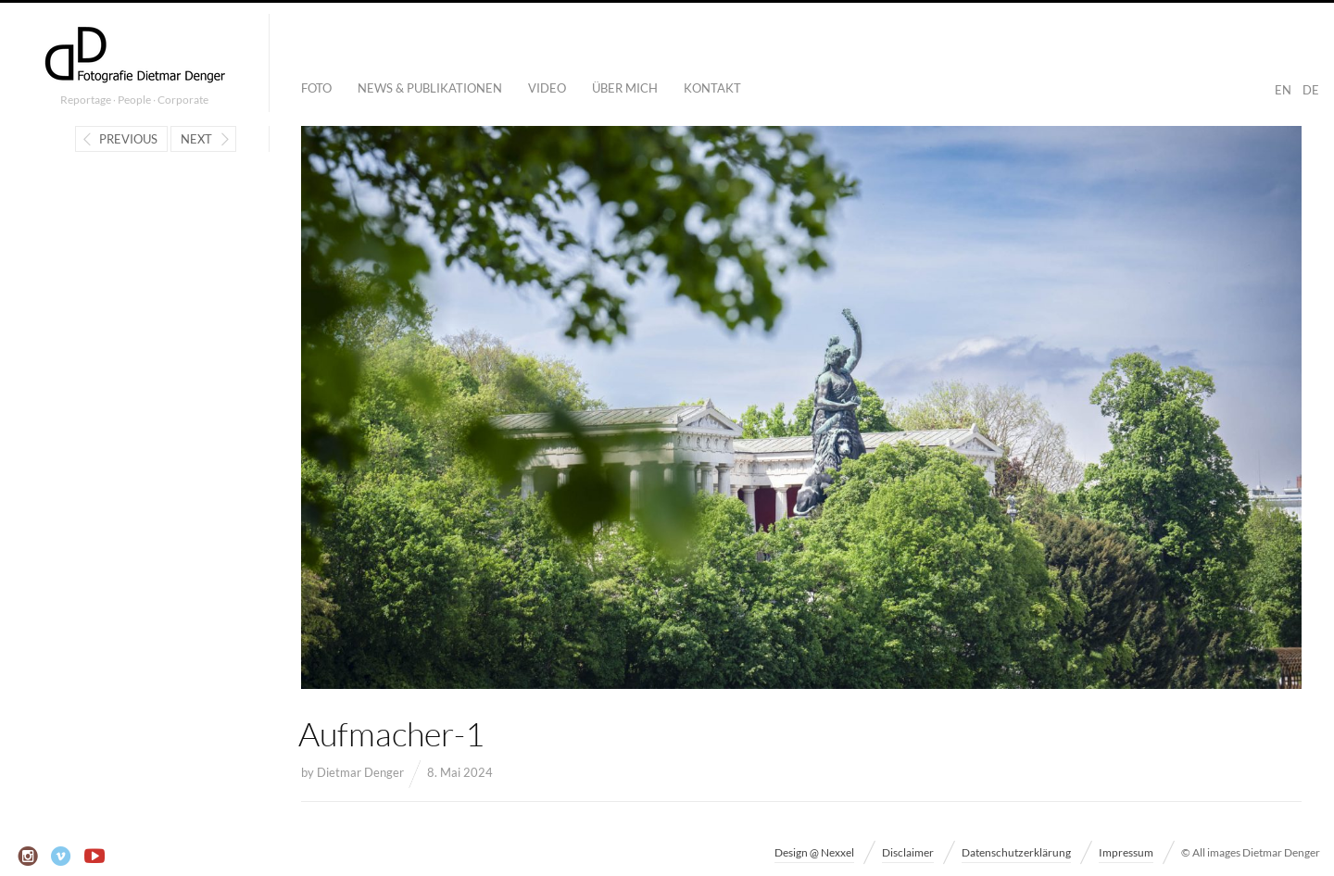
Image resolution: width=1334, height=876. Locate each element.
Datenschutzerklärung (1016, 852)
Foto (316, 88)
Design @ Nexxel (814, 852)
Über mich (625, 88)
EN (1283, 89)
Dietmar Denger (360, 772)
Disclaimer (908, 852)
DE (1311, 89)
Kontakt (712, 88)
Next (196, 138)
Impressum (1126, 852)
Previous (128, 138)
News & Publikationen (430, 88)
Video (547, 88)
